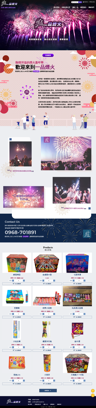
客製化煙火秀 (38, 404)
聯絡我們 (59, 404)
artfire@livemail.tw (38, 402)
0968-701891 (20, 230)
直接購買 (48, 55)
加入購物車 (17, 283)
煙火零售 (30, 404)
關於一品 (46, 404)
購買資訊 (52, 404)
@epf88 (36, 71)
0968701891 (35, 399)
